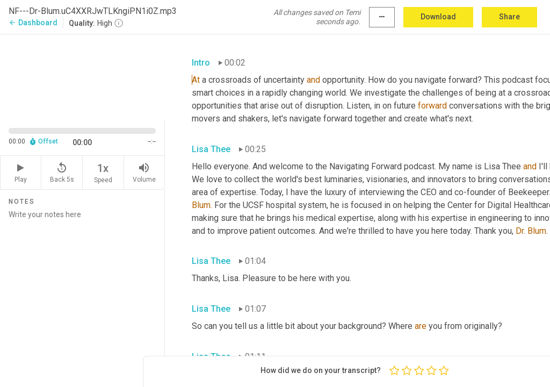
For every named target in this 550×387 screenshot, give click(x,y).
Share (509, 16)
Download (438, 16)
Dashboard (33, 22)
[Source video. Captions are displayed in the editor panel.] (82, 75)
